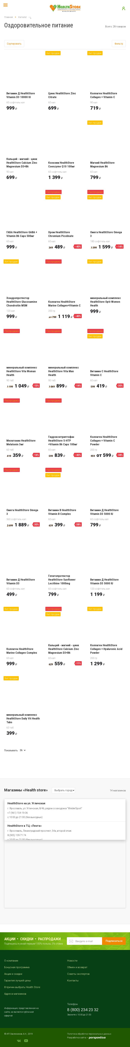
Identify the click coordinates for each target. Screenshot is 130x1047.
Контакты (73, 980)
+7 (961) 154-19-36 (17, 812)
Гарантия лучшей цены (17, 980)
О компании (11, 960)
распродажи (49, 939)
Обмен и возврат (77, 967)
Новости (72, 960)
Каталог (22, 17)
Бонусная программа (16, 967)
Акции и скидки (13, 973)
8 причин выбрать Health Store (22, 987)
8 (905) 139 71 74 (16, 835)
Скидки (26, 939)
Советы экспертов (78, 973)
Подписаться (114, 940)
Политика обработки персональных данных (89, 1034)
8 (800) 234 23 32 (82, 1010)
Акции (9, 939)
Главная (8, 17)
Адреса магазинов (15, 993)
